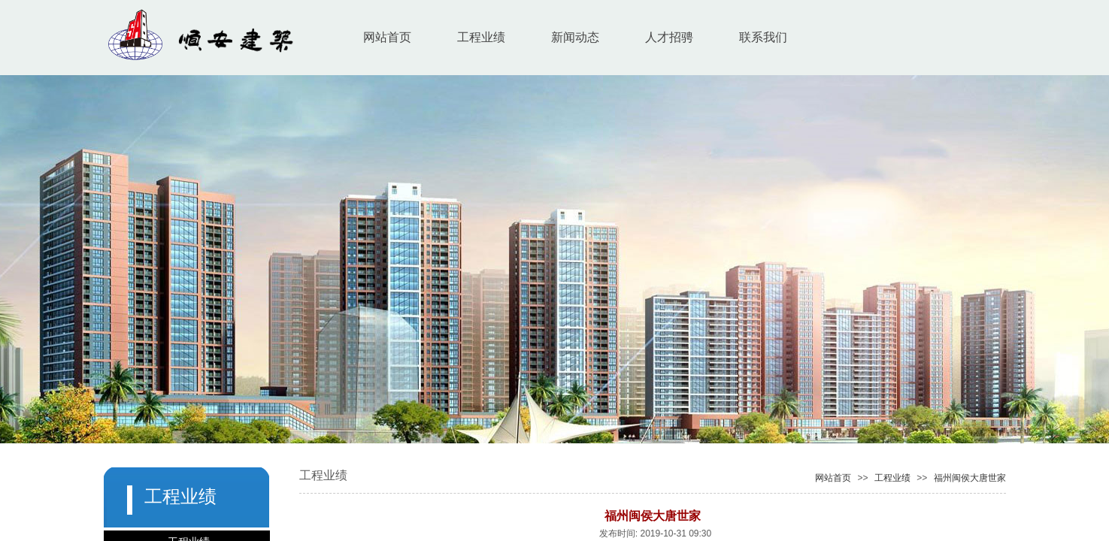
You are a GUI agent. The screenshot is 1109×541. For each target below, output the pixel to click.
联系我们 (763, 37)
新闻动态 (575, 37)
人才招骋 (669, 37)
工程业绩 (481, 37)
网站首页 (387, 37)
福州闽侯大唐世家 (970, 478)
